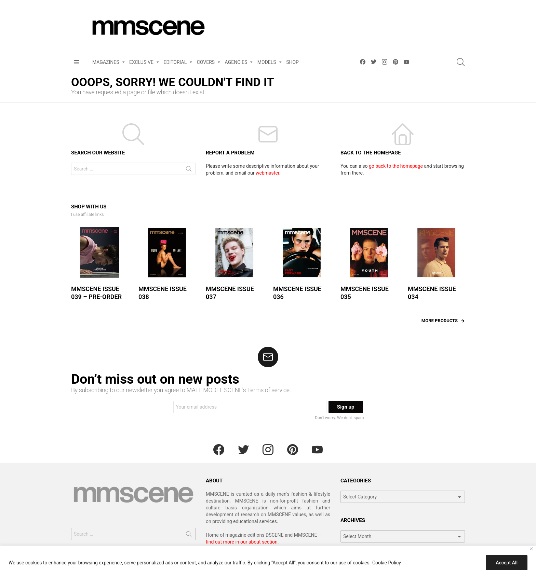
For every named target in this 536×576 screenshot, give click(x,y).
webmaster (267, 173)
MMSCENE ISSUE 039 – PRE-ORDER (96, 292)
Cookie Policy (386, 562)
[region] (268, 561)
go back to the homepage (396, 166)
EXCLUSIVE (141, 63)
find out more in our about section (242, 542)
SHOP (292, 62)
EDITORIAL (175, 63)
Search (189, 170)
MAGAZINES (105, 63)
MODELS (266, 63)
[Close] (531, 548)
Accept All (507, 562)
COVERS (206, 63)
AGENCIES (236, 63)
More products (439, 320)
